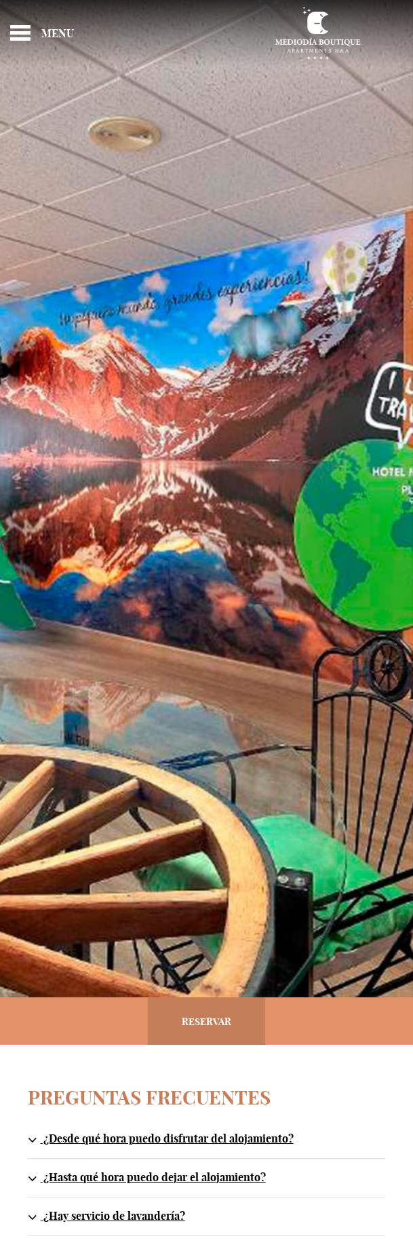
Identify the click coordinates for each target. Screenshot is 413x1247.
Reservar (206, 1022)
